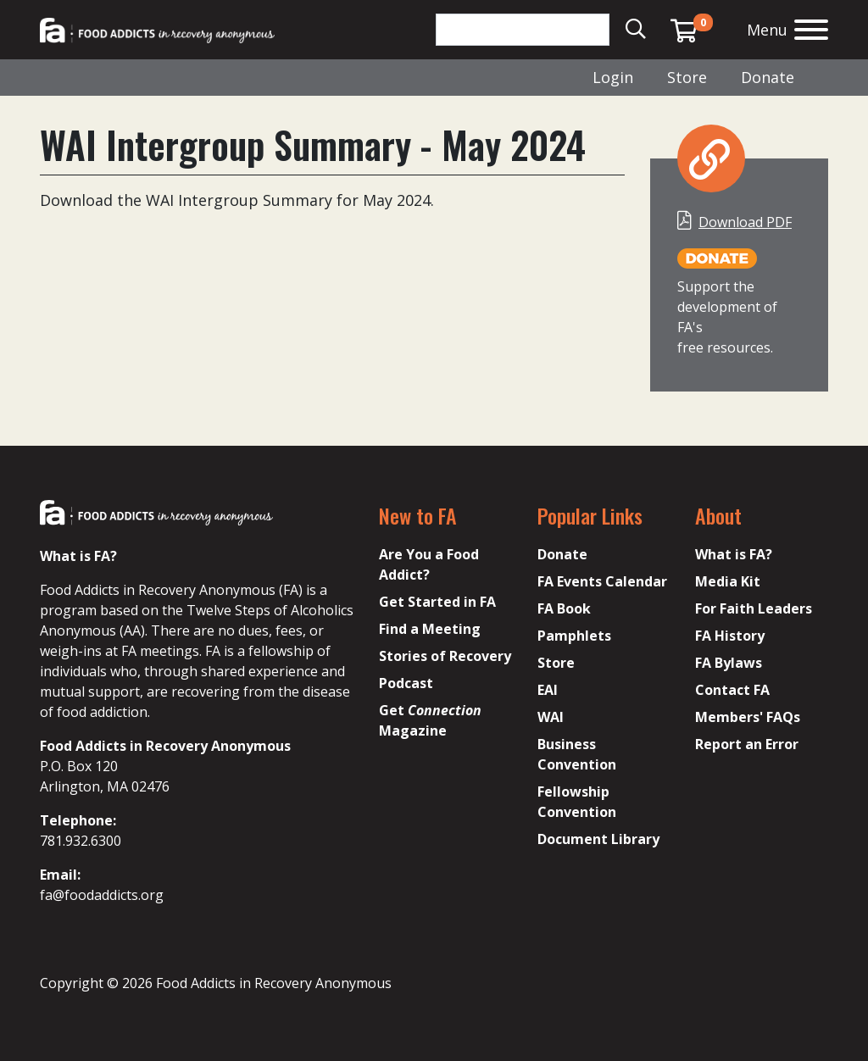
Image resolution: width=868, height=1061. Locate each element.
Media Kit (727, 581)
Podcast (406, 683)
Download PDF (745, 222)
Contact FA (732, 689)
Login (613, 77)
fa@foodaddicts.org (102, 895)
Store (687, 77)
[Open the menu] (811, 32)
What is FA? (733, 554)
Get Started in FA (437, 601)
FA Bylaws (728, 662)
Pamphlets (574, 635)
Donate (767, 77)
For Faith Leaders (753, 608)
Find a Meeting (430, 628)
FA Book (564, 608)
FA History (730, 635)
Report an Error (746, 744)
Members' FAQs (747, 717)
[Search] (522, 30)
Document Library (598, 839)
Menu (767, 29)
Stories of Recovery (445, 656)
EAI (547, 689)
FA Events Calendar (602, 581)
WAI (550, 717)
